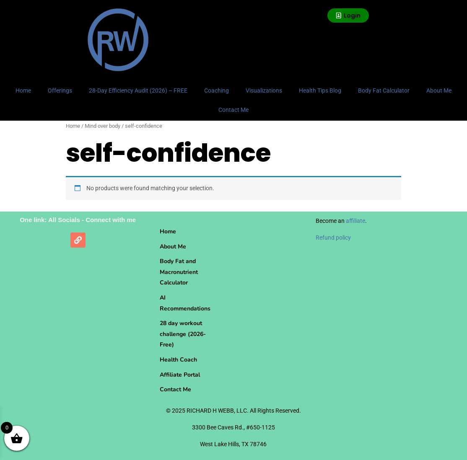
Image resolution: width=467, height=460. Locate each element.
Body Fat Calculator (384, 90)
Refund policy (333, 237)
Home (23, 90)
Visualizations (264, 90)
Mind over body (102, 126)
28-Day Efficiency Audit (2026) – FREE (138, 90)
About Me (438, 90)
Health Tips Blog (320, 90)
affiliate (355, 220)
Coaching (216, 90)
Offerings (60, 90)
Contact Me (233, 109)
